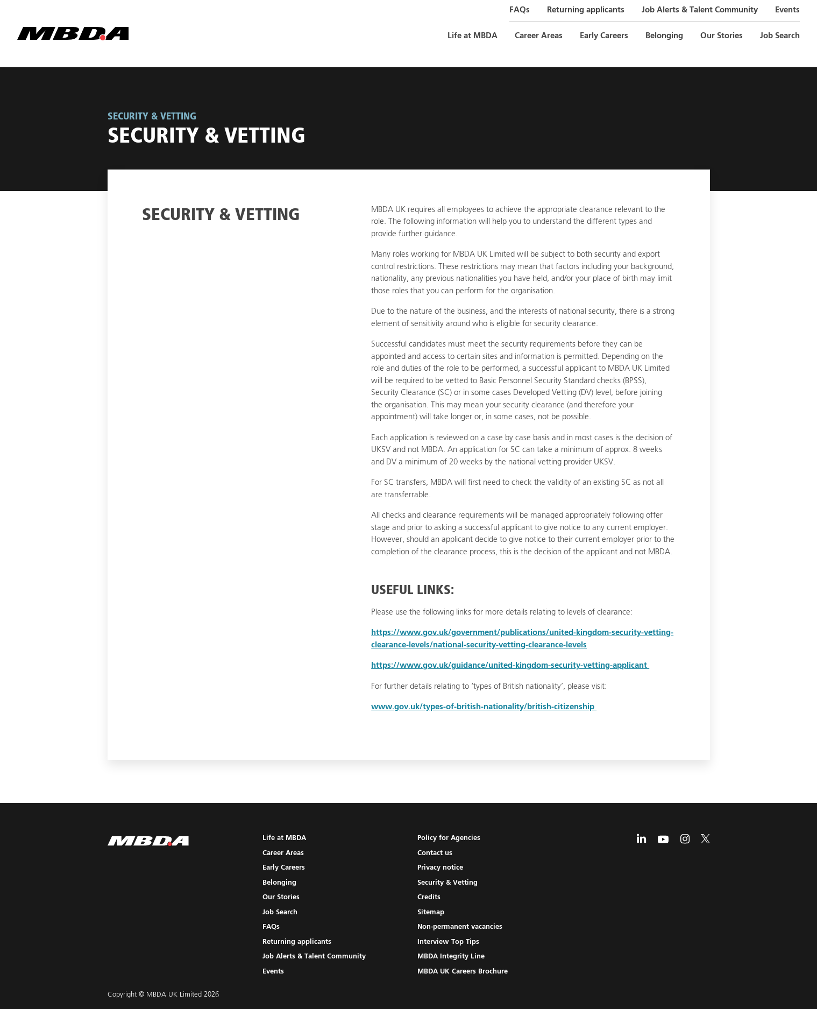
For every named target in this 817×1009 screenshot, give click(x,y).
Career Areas (539, 36)
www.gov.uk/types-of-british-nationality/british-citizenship (483, 707)
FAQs (519, 10)
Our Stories (721, 36)
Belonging (664, 36)
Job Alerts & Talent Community (700, 10)
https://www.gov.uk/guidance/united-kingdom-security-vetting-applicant (510, 665)
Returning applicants (585, 10)
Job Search (780, 36)
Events (787, 10)
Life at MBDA (472, 36)
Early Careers (604, 36)
